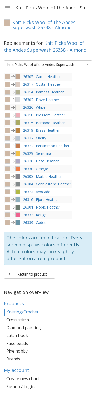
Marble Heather (49, 176)
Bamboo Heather (50, 122)
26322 (28, 145)
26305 (28, 76)
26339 (28, 222)
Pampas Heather (50, 92)
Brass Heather (48, 130)
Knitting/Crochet (22, 312)
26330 (28, 168)
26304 (28, 184)
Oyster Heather (48, 84)
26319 (28, 130)
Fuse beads (17, 343)
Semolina (43, 153)
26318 (28, 115)
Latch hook (17, 335)
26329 (28, 153)
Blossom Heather (50, 115)
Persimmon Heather (52, 145)
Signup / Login (20, 386)
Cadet (41, 222)
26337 (28, 138)
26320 (28, 161)
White (40, 107)
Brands (13, 359)
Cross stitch (17, 320)
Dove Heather (47, 99)
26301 (28, 207)
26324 (28, 191)
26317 (28, 84)
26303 (28, 176)
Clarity (41, 138)
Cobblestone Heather (53, 184)
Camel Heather (48, 76)
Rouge (41, 214)
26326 (28, 107)
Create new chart (22, 378)
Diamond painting (23, 328)
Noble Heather (48, 207)
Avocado (43, 191)
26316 (28, 199)
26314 (28, 92)
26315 (28, 122)
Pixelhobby (17, 351)
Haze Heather (47, 161)
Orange (42, 168)
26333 (28, 214)
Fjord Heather (47, 199)
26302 (28, 99)
